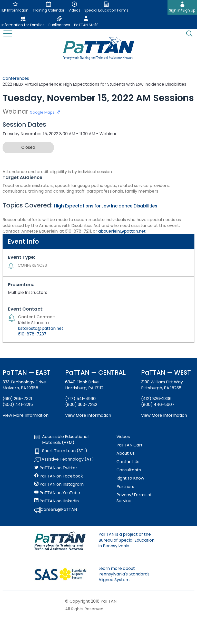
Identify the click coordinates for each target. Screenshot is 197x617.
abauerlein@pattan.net (122, 231)
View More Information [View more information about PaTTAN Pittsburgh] (164, 415)
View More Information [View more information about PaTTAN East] (25, 415)
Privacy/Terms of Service (134, 497)
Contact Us (127, 462)
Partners (125, 487)
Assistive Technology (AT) (64, 459)
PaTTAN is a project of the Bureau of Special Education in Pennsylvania (126, 540)
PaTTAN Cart (129, 445)
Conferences (16, 78)
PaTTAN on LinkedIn (56, 501)
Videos (123, 437)
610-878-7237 (32, 334)
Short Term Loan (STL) (60, 451)
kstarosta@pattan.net (40, 328)
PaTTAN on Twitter (55, 468)
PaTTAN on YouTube (57, 493)
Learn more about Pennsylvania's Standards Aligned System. (124, 574)
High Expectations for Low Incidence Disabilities (105, 206)
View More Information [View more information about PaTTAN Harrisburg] (88, 415)
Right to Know (130, 478)
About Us (125, 453)
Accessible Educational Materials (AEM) (61, 439)
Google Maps (45, 112)
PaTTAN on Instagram (59, 484)
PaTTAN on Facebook (58, 476)
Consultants (128, 470)
